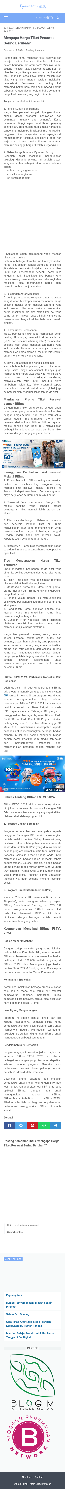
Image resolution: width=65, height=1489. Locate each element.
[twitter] (21, 1125)
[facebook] (9, 1125)
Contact (39, 1477)
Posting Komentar (35, 50)
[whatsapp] (44, 1125)
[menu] (8, 18)
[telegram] (55, 1125)
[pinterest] (32, 1125)
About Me (27, 1477)
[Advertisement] (32, 216)
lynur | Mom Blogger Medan (37, 1484)
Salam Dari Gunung (17, 1314)
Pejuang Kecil (14, 1295)
